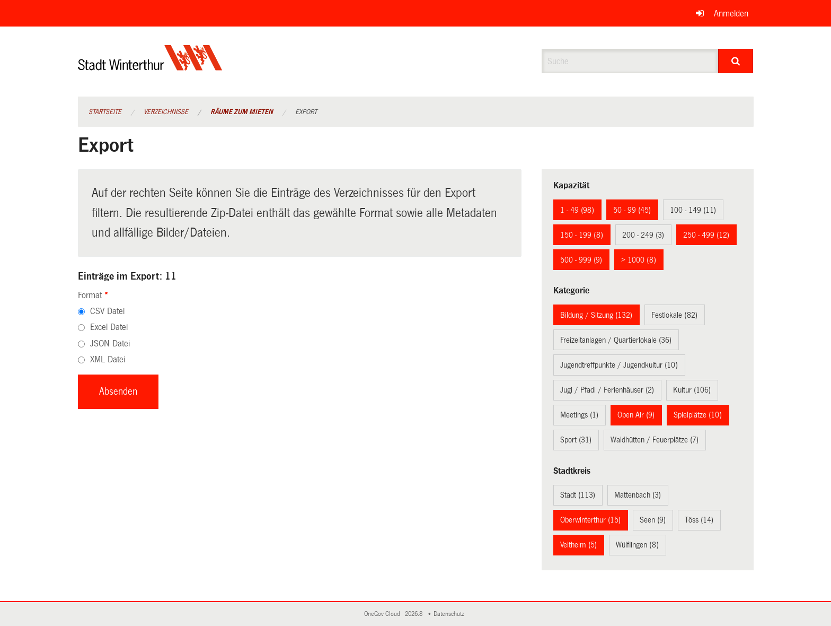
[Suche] (736, 61)
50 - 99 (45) (632, 210)
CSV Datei (107, 311)
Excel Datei (109, 327)
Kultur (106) (692, 390)
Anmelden (731, 13)
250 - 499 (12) (706, 235)
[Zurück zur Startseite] (150, 66)
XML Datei (107, 359)
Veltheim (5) (578, 545)
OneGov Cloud (383, 614)
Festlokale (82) (674, 315)
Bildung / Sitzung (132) (596, 315)
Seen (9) (653, 520)
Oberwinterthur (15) (590, 520)
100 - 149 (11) (693, 210)
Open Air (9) (636, 415)
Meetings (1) (579, 415)
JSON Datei (110, 343)
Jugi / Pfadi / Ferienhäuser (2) (607, 390)
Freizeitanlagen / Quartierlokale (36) (615, 340)
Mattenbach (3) (637, 495)
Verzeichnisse (166, 112)
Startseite (105, 112)
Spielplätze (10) (698, 415)
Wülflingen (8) (637, 545)
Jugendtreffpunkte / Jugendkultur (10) (619, 365)
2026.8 (414, 614)
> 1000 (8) (638, 260)
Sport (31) (575, 440)
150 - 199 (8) (581, 235)
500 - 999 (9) (581, 260)
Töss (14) (699, 520)
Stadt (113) (577, 495)
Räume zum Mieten (241, 112)
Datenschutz (450, 614)
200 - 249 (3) (643, 235)
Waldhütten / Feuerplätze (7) (655, 440)
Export (306, 112)
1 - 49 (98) (577, 210)
